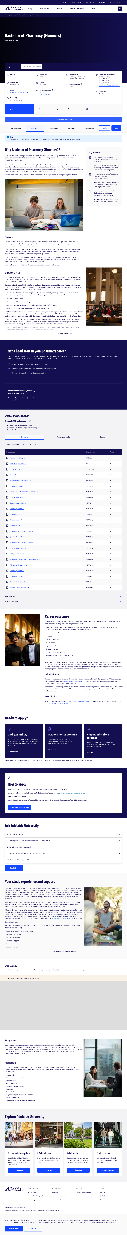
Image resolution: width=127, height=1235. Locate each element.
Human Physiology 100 (18, 454)
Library (65, 2)
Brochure (10, 107)
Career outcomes (53, 125)
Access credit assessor (108, 1167)
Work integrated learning (63, 433)
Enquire (105, 124)
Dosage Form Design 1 (18, 494)
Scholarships (32, 1196)
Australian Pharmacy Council (79, 698)
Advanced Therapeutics (18, 561)
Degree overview (35, 125)
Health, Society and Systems (20, 584)
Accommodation (57, 1196)
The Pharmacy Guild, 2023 (73, 677)
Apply (116, 124)
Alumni (78, 1192)
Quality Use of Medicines (19, 533)
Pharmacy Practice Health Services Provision (26, 556)
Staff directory (104, 1192)
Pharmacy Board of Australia (58, 700)
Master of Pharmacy (68, 353)
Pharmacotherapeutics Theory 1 (21, 528)
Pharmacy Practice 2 (17, 505)
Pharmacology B (16, 511)
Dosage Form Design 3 (18, 544)
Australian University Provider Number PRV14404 (20, 1206)
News (77, 1196)
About (102, 1184)
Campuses (55, 1188)
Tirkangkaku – (15, 1203)
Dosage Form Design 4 (18, 550)
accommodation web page (61, 915)
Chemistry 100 (15, 466)
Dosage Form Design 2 (18, 499)
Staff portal (90, 2)
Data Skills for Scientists (18, 578)
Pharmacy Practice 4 (17, 573)
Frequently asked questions (36, 1192)
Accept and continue (14, 1229)
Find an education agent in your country (19, 804)
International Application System (73, 789)
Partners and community (83, 1188)
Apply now (90, 749)
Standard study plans (11, 598)
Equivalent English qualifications (109, 85)
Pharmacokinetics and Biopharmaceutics (24, 488)
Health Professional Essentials (20, 477)
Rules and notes (10, 593)
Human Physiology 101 (18, 460)
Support (102, 1188)
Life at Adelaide (57, 1184)
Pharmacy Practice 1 (17, 482)
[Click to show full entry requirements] (63, 115)
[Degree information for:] (31, 66)
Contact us (101, 2)
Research (79, 1184)
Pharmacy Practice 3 (17, 567)
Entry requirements (16, 125)
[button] (121, 1217)
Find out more (19, 1167)
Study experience (89, 125)
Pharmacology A (16, 522)
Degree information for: (14, 67)
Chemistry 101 (15, 471)
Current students (77, 2)
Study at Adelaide (33, 1184)
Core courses (24, 433)
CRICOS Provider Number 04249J (48, 1206)
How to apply (71, 125)
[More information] (14, 74)
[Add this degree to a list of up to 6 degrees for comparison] (78, 107)
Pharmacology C (16, 516)
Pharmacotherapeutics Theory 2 (21, 539)
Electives (102, 433)
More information (32, 1229)
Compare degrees (115, 2)
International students (59, 1192)
